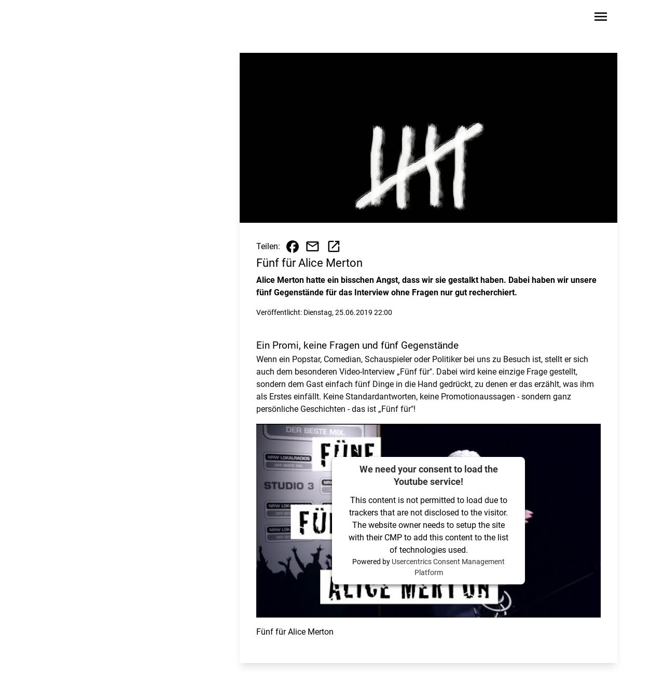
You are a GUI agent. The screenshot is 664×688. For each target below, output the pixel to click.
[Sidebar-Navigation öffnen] (600, 18)
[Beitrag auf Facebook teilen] (292, 246)
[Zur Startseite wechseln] (80, 18)
